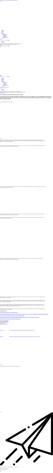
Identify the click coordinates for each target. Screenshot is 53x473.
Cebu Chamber (6, 320)
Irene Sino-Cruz (5, 101)
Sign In (8, 87)
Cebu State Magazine (6, 321)
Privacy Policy (11, 0)
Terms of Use (16, 0)
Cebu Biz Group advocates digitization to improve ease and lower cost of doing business (12, 315)
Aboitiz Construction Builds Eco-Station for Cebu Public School (9, 312)
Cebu (3, 320)
